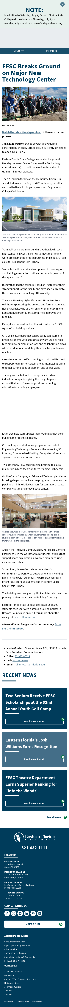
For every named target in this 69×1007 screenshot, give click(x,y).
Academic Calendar (13, 971)
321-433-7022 (22, 656)
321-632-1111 (34, 847)
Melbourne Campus (14, 871)
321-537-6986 (20, 660)
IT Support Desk (11, 983)
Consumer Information (14, 941)
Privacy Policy (10, 949)
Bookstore (9, 975)
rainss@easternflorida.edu (30, 664)
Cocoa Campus (11, 861)
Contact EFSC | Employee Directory (20, 979)
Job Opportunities (12, 986)
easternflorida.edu (24, 617)
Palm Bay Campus (13, 882)
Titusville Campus (14, 892)
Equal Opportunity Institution (17, 945)
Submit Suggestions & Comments (19, 957)
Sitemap (8, 994)
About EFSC (9, 990)
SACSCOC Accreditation (15, 953)
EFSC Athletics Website (14, 960)
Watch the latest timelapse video (21, 132)
